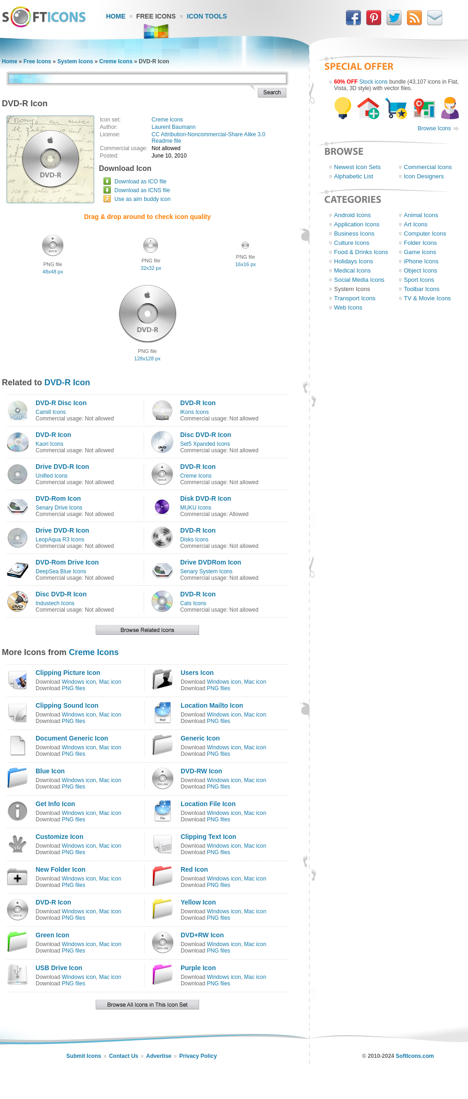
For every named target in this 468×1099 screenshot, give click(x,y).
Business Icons (354, 233)
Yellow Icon (198, 902)
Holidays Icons (353, 261)
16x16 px (245, 264)
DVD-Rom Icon (58, 498)
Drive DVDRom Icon (210, 562)
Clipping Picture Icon (68, 672)
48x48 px (53, 271)
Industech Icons (55, 603)
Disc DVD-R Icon (205, 434)
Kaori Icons (49, 444)
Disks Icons (194, 539)
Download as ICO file (141, 181)
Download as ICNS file (142, 190)
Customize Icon (59, 836)
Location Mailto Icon (212, 705)
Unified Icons (51, 476)
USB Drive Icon (59, 967)
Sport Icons (419, 279)
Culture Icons (352, 242)
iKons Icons (194, 412)
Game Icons (420, 252)
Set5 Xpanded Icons (205, 444)
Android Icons (352, 215)
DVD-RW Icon (201, 771)
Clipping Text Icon (208, 836)
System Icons (75, 61)
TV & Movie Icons (427, 298)
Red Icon (194, 869)
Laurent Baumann (173, 127)
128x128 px (147, 358)
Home (116, 16)
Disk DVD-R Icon (205, 498)
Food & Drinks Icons (361, 252)
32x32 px (150, 268)
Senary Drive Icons (59, 507)
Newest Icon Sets (357, 167)
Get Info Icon (55, 804)
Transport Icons (355, 298)
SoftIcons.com (415, 1056)
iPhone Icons (421, 261)
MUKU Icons (195, 507)
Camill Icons (51, 412)
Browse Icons (434, 128)
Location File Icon (208, 804)
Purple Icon (198, 967)
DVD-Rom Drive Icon (67, 562)
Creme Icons (116, 61)
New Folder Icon (60, 869)
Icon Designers (424, 176)
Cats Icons (193, 603)
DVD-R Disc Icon (61, 403)
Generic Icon (200, 738)
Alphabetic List (353, 176)
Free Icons (156, 16)
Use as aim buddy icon (142, 199)
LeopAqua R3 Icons (60, 539)
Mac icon (110, 682)
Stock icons (373, 82)
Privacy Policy (198, 1056)
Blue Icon (50, 771)
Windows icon (79, 682)
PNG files (73, 688)
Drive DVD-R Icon (62, 466)
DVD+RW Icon (202, 935)
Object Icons (420, 270)
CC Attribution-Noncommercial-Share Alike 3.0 (208, 134)
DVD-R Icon (67, 382)
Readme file (166, 141)
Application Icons (356, 224)
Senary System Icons (206, 571)
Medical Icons (352, 270)
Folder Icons (420, 242)
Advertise (158, 1056)
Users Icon (197, 672)
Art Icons (415, 224)
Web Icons (348, 307)
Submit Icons (84, 1056)
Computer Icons (425, 233)
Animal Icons (421, 215)
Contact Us (123, 1056)
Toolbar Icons (421, 288)
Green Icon (52, 935)
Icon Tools (207, 16)
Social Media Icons (359, 279)
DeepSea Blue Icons (61, 571)
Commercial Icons (428, 167)
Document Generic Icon (72, 738)
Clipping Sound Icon (67, 705)
